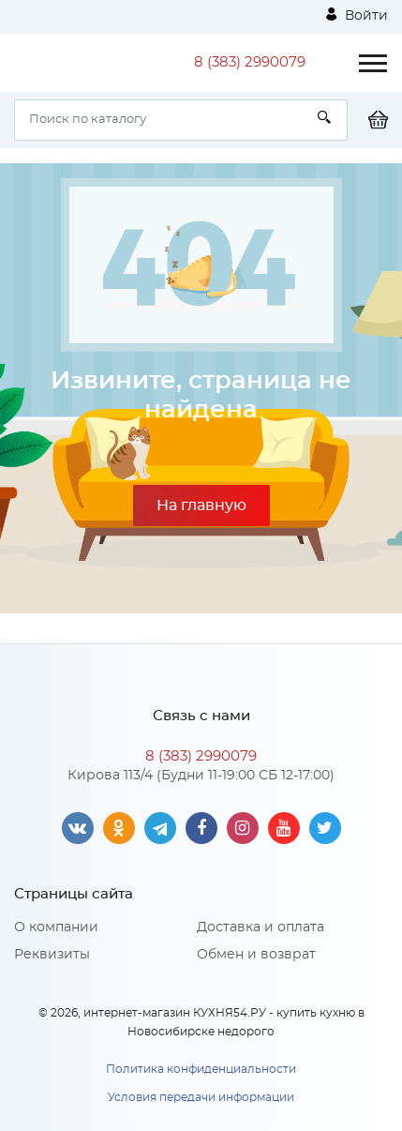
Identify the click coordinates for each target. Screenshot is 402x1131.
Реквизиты (52, 954)
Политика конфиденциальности (201, 1069)
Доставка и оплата (260, 927)
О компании (56, 927)
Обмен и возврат (256, 954)
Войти (357, 15)
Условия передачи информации (201, 1097)
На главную (201, 505)
